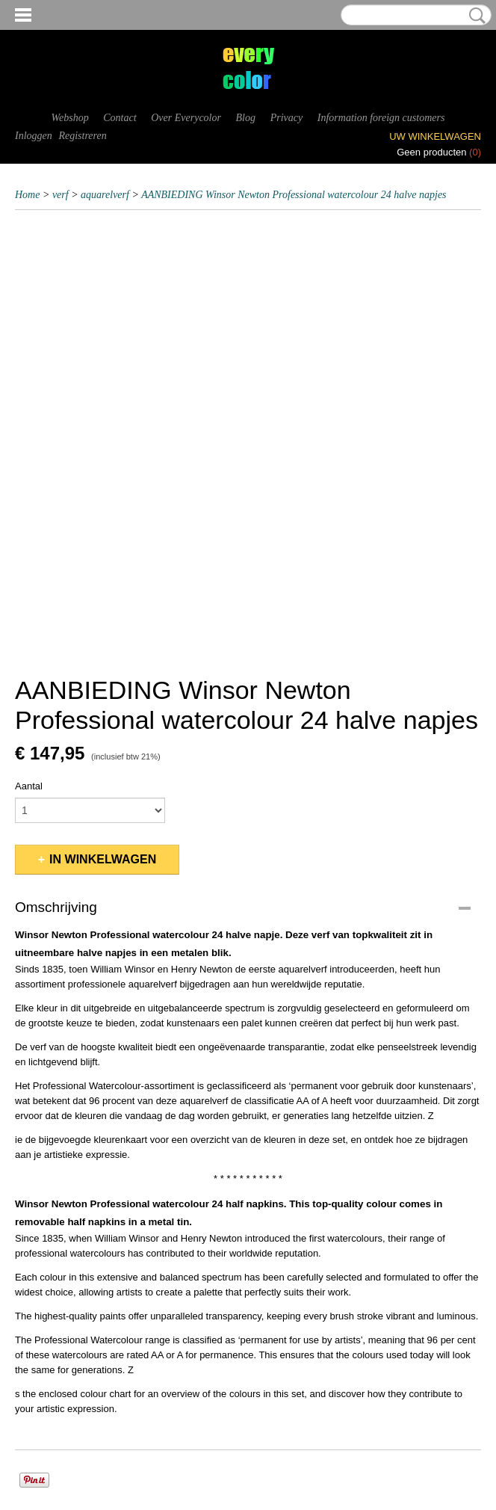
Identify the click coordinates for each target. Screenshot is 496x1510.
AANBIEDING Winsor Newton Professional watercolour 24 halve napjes (293, 194)
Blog (245, 117)
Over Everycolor (186, 117)
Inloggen (33, 135)
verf (60, 194)
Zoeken (474, 15)
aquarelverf (105, 194)
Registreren (82, 135)
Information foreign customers (381, 117)
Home (27, 194)
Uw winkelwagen (435, 136)
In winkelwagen (102, 859)
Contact (119, 117)
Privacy (286, 117)
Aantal (29, 786)
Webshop (70, 117)
